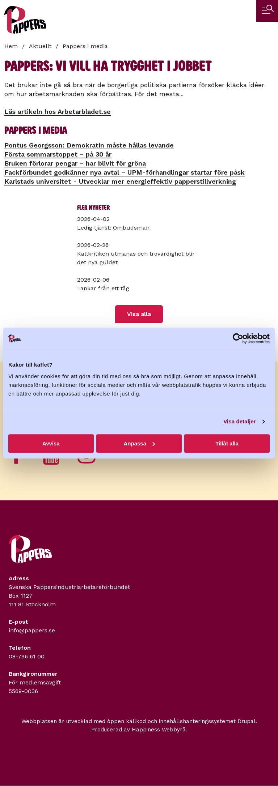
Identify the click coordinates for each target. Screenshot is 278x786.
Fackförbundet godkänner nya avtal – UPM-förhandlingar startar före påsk (124, 172)
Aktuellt (40, 46)
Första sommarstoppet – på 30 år (57, 154)
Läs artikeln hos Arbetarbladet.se (57, 111)
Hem (11, 46)
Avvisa (51, 443)
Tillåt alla (227, 443)
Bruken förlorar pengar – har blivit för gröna (75, 163)
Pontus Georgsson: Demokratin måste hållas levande (89, 145)
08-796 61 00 (27, 656)
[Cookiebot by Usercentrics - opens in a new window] (238, 338)
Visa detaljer (239, 421)
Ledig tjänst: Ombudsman (113, 227)
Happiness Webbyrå (159, 729)
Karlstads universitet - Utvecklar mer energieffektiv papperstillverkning (120, 181)
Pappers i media (85, 46)
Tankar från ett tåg (103, 288)
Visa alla (139, 314)
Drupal (246, 721)
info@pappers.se (32, 630)
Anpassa (139, 443)
